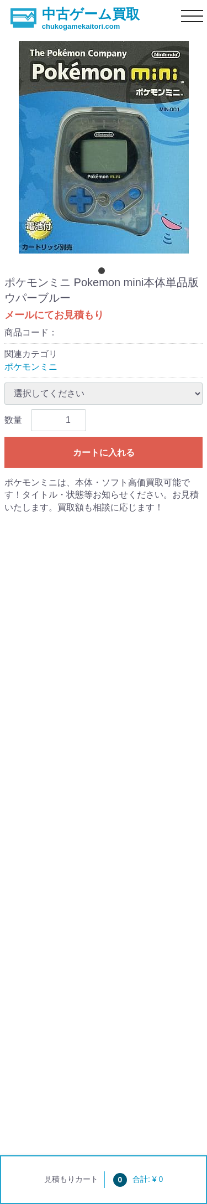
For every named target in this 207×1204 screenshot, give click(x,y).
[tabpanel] (103, 147)
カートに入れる (104, 452)
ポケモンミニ (30, 366)
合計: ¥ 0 (138, 1179)
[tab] (103, 272)
